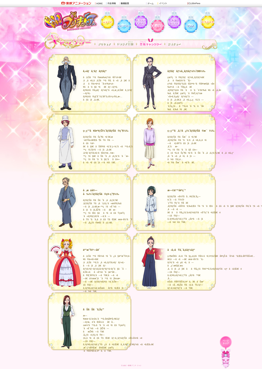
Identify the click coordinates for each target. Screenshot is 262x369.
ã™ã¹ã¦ (104, 44)
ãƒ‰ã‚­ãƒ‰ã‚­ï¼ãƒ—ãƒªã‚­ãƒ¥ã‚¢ (71, 20)
